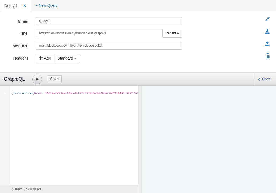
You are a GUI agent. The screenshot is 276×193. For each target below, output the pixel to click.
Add (45, 58)
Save (54, 79)
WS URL (20, 46)
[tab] (15, 6)
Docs (266, 79)
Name (23, 22)
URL (24, 34)
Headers (20, 58)
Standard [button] (66, 58)
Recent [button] (172, 33)
